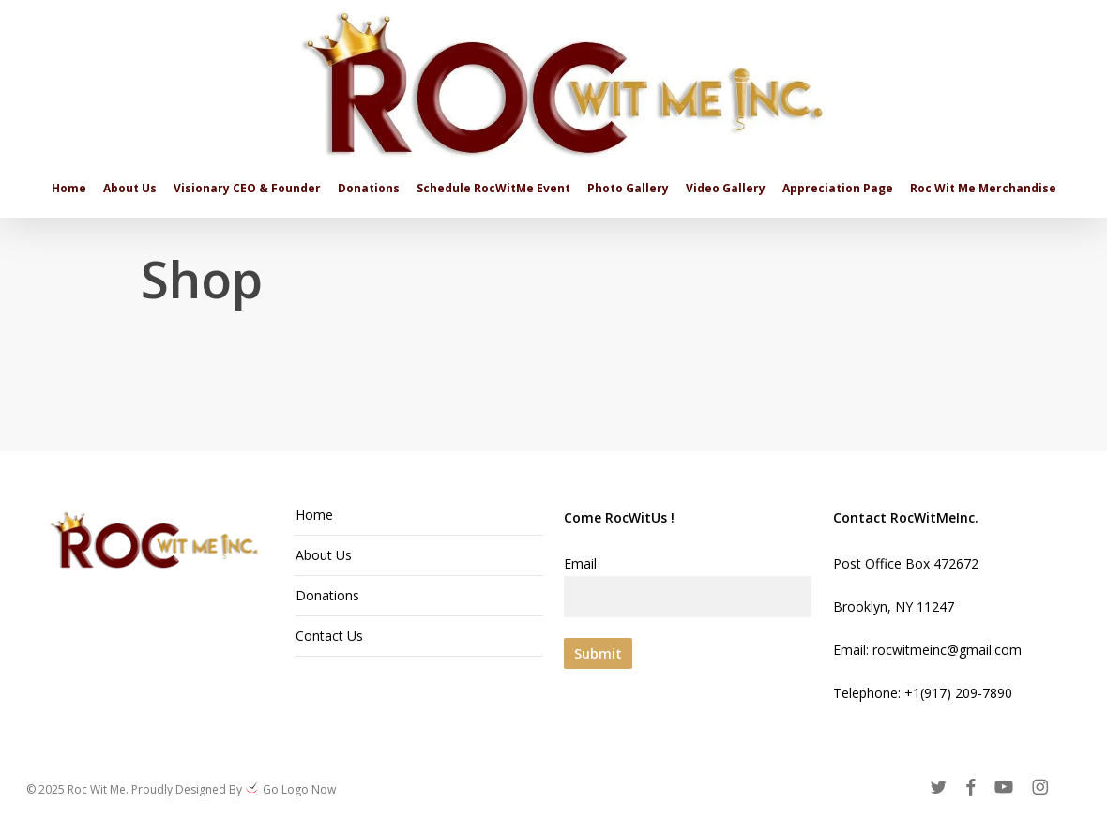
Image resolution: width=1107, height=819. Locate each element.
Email (687, 585)
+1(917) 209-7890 (958, 693)
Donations (327, 595)
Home (314, 514)
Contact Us (329, 636)
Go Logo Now (298, 789)
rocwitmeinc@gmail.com (947, 650)
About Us (324, 555)
